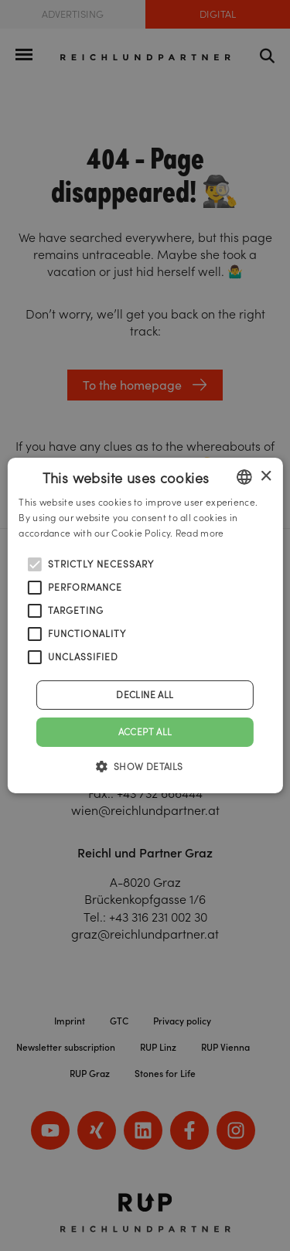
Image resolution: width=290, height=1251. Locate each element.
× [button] (265, 476)
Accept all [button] (145, 732)
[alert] (145, 625)
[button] (145, 766)
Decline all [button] (144, 694)
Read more (200, 533)
